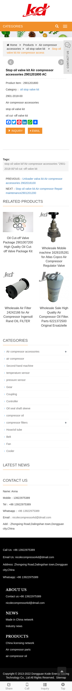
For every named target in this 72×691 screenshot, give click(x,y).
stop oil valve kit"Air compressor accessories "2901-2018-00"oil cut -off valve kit (35, 166)
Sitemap (61, 677)
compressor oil (15, 415)
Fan (8, 443)
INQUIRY (15, 130)
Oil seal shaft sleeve (18, 408)
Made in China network (19, 619)
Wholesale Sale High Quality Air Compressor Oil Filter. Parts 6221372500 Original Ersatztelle (54, 316)
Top (63, 686)
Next (61, 62)
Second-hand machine (19, 365)
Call (27, 686)
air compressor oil (16, 656)
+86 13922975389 (28, 510)
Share (9, 686)
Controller (12, 401)
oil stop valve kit (35, 48)
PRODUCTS (17, 636)
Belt (8, 436)
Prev (11, 62)
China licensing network (20, 643)
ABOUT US (16, 590)
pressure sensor (16, 379)
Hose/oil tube (14, 429)
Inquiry (45, 686)
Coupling (11, 394)
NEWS (12, 613)
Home (13, 44)
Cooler (10, 451)
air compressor (15, 358)
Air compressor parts (18, 649)
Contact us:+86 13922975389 (23, 596)
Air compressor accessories (22, 351)
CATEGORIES (13, 26)
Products (28, 44)
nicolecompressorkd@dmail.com (31, 517)
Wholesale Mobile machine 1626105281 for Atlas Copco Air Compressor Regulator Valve (54, 257)
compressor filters (16, 422)
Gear (9, 387)
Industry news (14, 626)
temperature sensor (18, 372)
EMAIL (35, 130)
